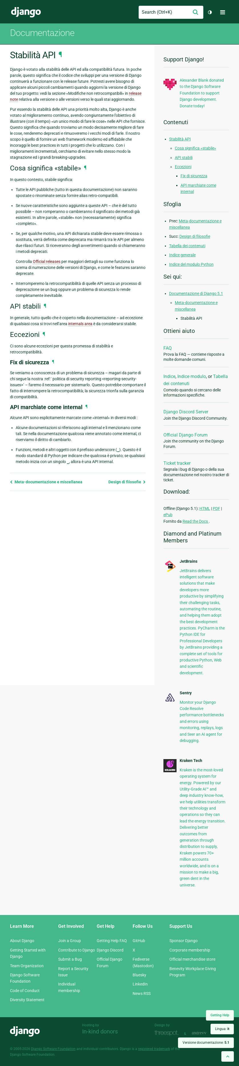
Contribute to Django (76, 950)
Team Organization (27, 966)
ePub (168, 514)
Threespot (168, 1033)
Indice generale (182, 255)
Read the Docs (196, 521)
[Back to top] (228, 1056)
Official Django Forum (185, 435)
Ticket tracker (177, 463)
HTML (204, 508)
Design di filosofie (127, 482)
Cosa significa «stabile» (195, 148)
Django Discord (110, 950)
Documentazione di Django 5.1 (196, 293)
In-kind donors (100, 1031)
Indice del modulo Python (191, 264)
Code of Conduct (25, 990)
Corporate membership (189, 950)
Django (26, 12)
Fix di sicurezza (194, 176)
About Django (22, 940)
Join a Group (69, 940)
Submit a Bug (70, 959)
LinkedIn (140, 984)
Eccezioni (183, 166)
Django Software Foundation (53, 1049)
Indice (169, 376)
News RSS (142, 993)
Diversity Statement (27, 999)
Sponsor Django (183, 940)
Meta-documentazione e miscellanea (46, 482)
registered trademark (154, 1049)
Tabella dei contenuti (187, 246)
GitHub (139, 940)
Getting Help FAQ (112, 940)
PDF (216, 508)
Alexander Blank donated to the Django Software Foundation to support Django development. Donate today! (202, 93)
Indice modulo (191, 376)
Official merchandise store (192, 959)
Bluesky (139, 975)
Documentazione (42, 32)
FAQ (167, 348)
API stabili (184, 157)
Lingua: (222, 1029)
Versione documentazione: (206, 1043)
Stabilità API (180, 139)
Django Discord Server (185, 412)
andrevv (205, 1033)
